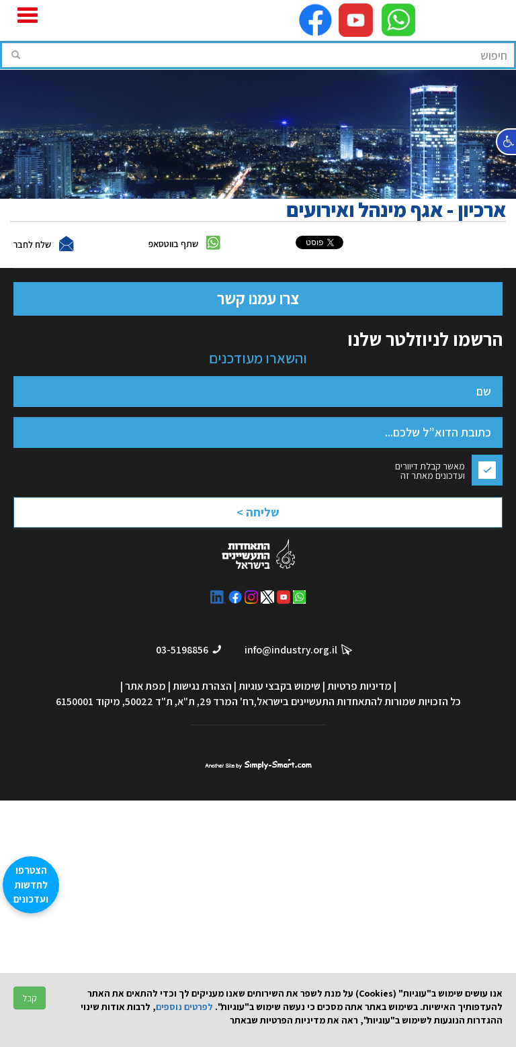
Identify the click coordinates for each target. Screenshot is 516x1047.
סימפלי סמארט (258, 763)
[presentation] (222, 516)
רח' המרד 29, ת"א (215, 701)
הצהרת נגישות (202, 686)
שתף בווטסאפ (173, 244)
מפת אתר (145, 686)
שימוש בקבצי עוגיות (279, 686)
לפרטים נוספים (184, 1007)
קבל (29, 998)
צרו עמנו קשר (258, 298)
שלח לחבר (32, 244)
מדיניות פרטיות (359, 686)
